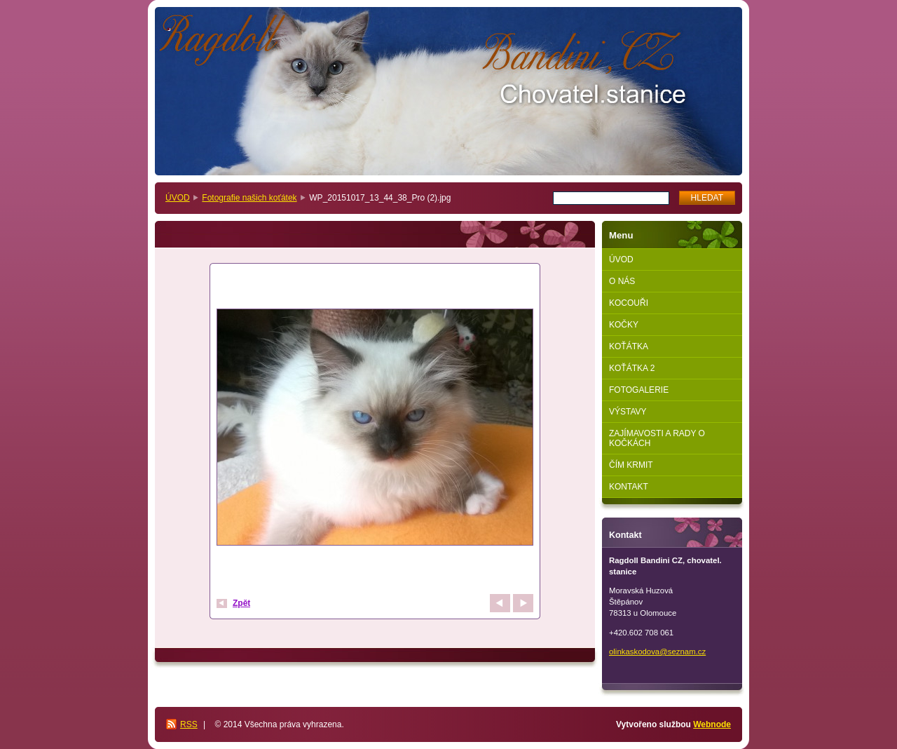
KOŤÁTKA (628, 346)
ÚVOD (177, 198)
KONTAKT (628, 487)
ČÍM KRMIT (631, 465)
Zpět (241, 603)
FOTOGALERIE (639, 390)
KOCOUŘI (628, 303)
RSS (189, 724)
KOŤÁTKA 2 (632, 368)
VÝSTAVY (628, 412)
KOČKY (623, 325)
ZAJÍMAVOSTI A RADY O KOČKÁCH (657, 438)
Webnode (712, 724)
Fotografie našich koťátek (249, 198)
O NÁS (622, 281)
